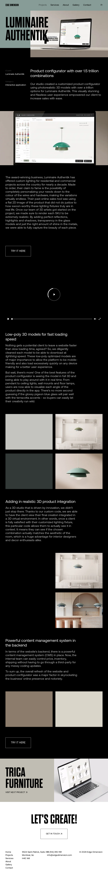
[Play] (8, 319)
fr (102, 5)
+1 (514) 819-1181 (54, 852)
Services (9, 858)
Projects (9, 855)
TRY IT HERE (18, 251)
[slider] (51, 319)
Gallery (8, 865)
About (8, 862)
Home (8, 852)
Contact (9, 868)
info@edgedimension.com (58, 855)
